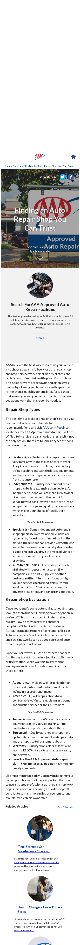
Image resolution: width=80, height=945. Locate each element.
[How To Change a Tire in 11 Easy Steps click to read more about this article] (40, 902)
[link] (63, 177)
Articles (18, 166)
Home (8, 166)
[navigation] (40, 157)
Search (40, 337)
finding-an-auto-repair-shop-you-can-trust (49, 166)
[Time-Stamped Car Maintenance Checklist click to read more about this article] (40, 838)
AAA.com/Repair (54, 427)
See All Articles (66, 806)
